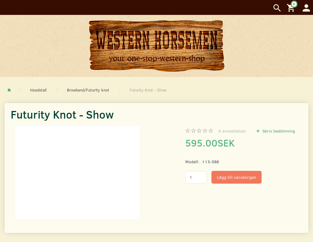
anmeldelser (232, 131)
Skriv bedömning (278, 131)
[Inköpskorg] (292, 7)
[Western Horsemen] (156, 45)
